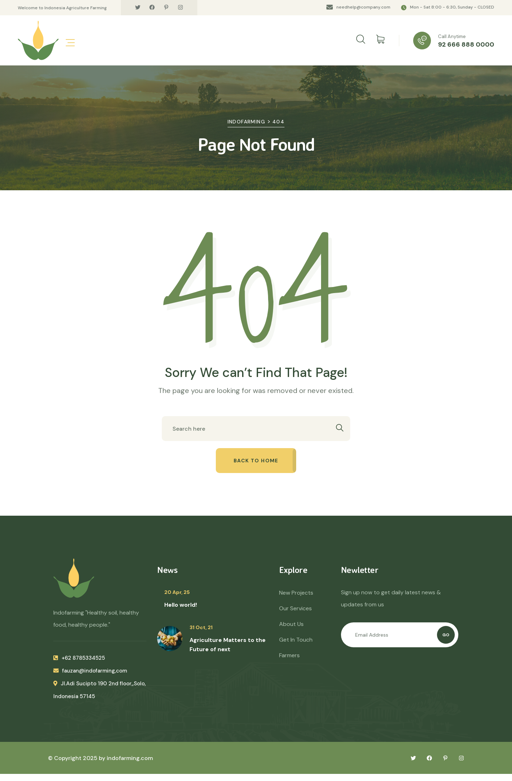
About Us (291, 624)
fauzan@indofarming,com (90, 670)
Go (445, 635)
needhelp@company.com (363, 7)
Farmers (289, 655)
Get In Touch (296, 639)
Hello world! (180, 605)
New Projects (296, 592)
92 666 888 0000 (466, 44)
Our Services (295, 608)
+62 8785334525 (79, 658)
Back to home (256, 460)
